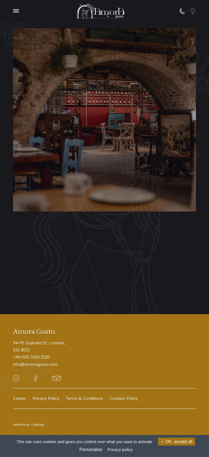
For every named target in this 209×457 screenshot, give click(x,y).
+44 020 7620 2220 (31, 357)
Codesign (38, 424)
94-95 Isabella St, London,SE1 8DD (39, 346)
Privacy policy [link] (120, 449)
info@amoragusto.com (35, 364)
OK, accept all (176, 441)
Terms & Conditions (84, 398)
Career (19, 398)
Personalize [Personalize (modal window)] (90, 449)
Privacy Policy (46, 398)
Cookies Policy (124, 398)
